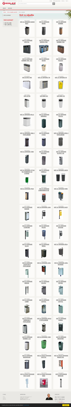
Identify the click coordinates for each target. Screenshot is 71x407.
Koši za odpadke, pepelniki (12, 12)
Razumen (66, 405)
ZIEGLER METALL (9, 3)
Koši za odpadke (7, 15)
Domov (4, 12)
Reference (4, 399)
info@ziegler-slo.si (61, 402)
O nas (4, 396)
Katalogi (4, 397)
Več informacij (26, 405)
